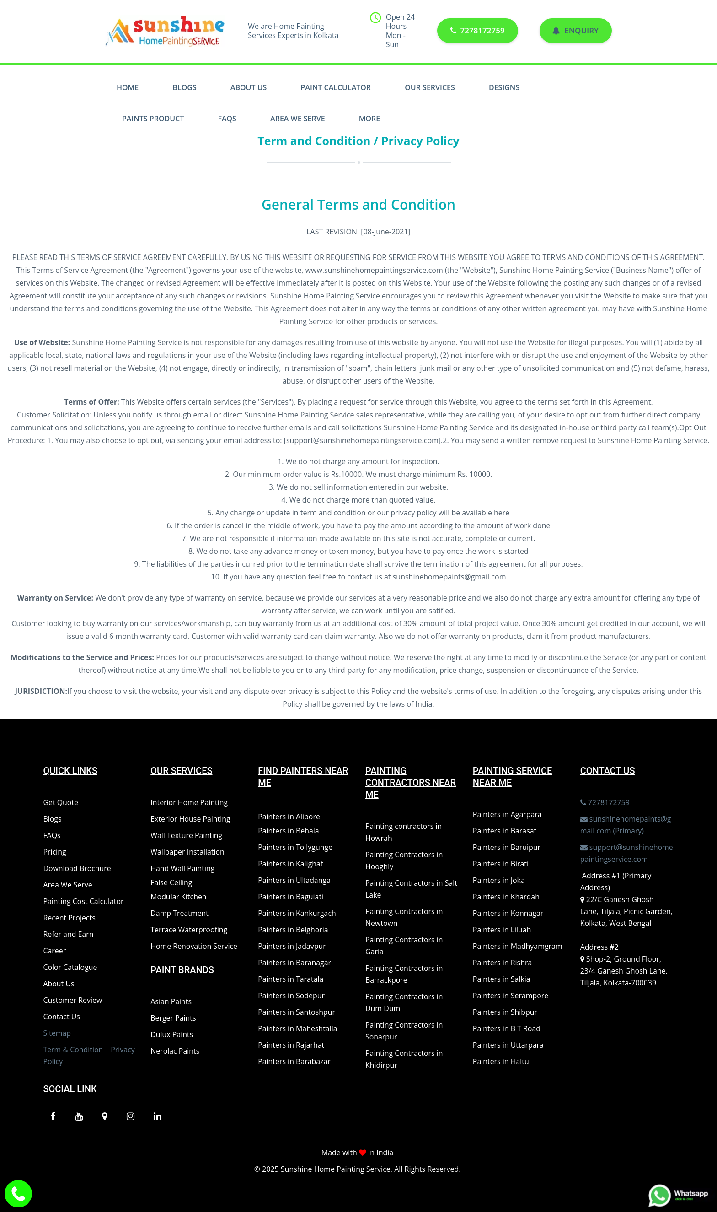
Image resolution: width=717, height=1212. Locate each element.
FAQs (227, 119)
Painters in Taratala (291, 979)
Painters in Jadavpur (292, 946)
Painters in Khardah (506, 897)
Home (128, 87)
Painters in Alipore (289, 817)
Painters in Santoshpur (297, 1012)
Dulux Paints (171, 1034)
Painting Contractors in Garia (404, 946)
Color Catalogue (70, 967)
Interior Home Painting (189, 802)
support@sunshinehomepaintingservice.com (627, 852)
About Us (248, 87)
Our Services (430, 87)
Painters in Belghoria (293, 930)
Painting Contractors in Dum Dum (404, 1002)
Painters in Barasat (505, 831)
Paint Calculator (336, 87)
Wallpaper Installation (187, 852)
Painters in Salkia (501, 979)
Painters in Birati (501, 864)
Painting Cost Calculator (83, 901)
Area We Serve (297, 119)
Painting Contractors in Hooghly (404, 860)
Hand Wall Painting (182, 868)
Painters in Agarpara (507, 814)
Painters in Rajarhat (291, 1045)
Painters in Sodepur (291, 995)
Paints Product (153, 119)
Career (54, 951)
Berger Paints (173, 1018)
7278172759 (477, 31)
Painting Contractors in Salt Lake (411, 889)
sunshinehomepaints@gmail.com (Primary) (626, 824)
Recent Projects (69, 918)
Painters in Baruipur (507, 847)
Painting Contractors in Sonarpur (404, 1031)
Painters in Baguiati (291, 897)
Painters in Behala (288, 831)
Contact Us (61, 1017)
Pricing (54, 852)
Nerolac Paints (175, 1051)
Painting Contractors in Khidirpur (404, 1059)
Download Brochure (77, 868)
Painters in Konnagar (508, 913)
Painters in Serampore (511, 995)
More (369, 119)
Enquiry (575, 31)
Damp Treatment (179, 913)
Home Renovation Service (194, 946)
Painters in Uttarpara (508, 1045)
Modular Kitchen (178, 897)
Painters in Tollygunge (295, 847)
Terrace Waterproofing (189, 930)
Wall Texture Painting (186, 835)
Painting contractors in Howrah (403, 832)
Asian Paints (171, 1001)
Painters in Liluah (502, 930)
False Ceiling (171, 882)
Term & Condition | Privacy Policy (89, 1055)
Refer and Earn (68, 934)
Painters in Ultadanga (294, 880)
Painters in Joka (499, 880)
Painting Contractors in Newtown (404, 917)
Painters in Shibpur (505, 1012)
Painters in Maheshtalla (297, 1028)
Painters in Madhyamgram (518, 946)
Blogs (184, 87)
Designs (504, 87)
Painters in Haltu (501, 1061)
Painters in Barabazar (294, 1061)
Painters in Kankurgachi (298, 913)
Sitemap (57, 1033)
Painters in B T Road (507, 1028)
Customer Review (72, 1000)
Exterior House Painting (190, 819)
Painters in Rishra (502, 963)
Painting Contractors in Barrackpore (404, 974)
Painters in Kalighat (290, 864)
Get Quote (60, 802)
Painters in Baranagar (295, 963)
